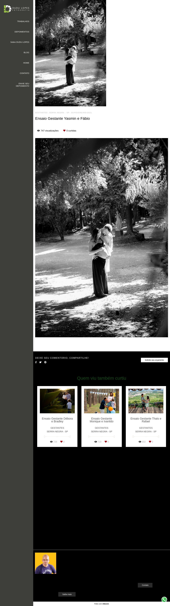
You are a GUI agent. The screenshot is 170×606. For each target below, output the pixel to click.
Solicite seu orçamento (154, 360)
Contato (145, 585)
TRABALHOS (23, 21)
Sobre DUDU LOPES (19, 42)
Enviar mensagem (150, 559)
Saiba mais (67, 594)
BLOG (26, 52)
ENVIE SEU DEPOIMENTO (22, 84)
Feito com (101, 604)
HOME (26, 63)
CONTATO (24, 73)
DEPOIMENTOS (21, 32)
